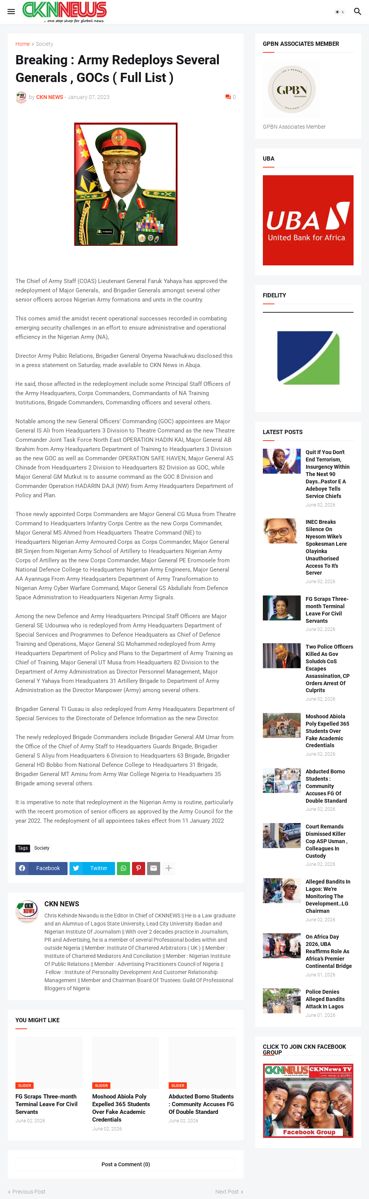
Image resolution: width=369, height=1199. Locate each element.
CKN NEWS (61, 904)
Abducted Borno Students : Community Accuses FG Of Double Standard (201, 1104)
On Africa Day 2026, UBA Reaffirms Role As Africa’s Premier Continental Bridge (329, 951)
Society (44, 44)
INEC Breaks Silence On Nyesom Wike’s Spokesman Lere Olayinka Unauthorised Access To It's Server (326, 547)
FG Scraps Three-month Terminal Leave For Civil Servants (46, 1104)
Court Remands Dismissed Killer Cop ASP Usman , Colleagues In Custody (326, 841)
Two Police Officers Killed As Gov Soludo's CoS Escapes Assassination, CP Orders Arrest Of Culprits (329, 668)
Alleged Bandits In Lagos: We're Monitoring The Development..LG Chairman (328, 896)
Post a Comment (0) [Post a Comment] (126, 1164)
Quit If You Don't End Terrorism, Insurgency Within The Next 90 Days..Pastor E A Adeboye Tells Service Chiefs (328, 474)
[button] (10, 11)
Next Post (227, 1192)
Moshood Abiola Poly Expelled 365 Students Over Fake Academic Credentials (121, 1108)
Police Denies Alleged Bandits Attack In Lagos (325, 999)
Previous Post (29, 1192)
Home (22, 44)
